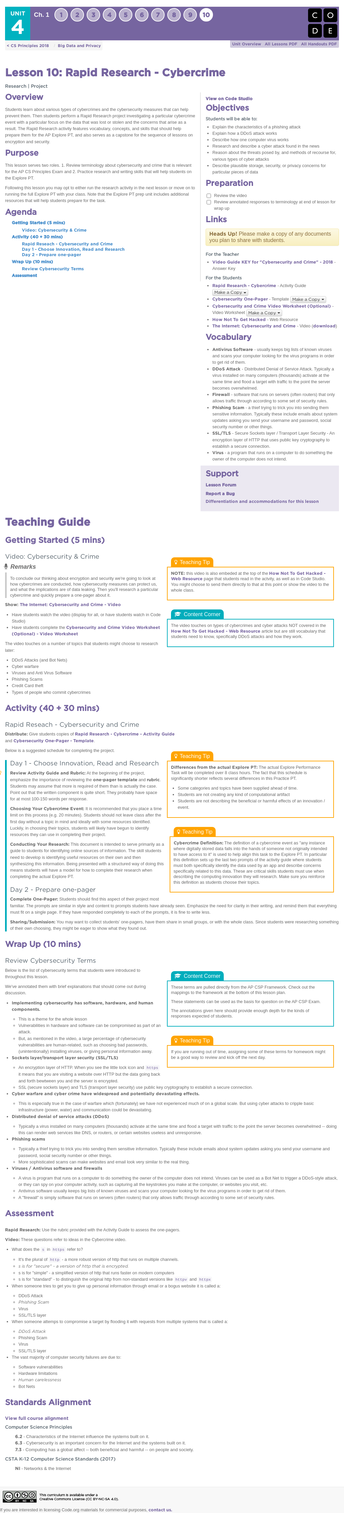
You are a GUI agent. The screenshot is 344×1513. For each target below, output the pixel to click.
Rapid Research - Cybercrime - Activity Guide (125, 733)
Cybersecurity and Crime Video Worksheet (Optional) (271, 306)
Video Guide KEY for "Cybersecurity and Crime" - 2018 (272, 262)
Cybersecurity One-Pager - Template (53, 740)
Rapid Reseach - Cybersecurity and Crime (67, 243)
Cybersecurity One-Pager (240, 299)
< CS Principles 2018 (28, 45)
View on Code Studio (229, 98)
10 (206, 14)
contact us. (160, 1509)
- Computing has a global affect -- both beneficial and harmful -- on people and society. (104, 1449)
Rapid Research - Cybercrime (244, 285)
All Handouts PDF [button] (319, 43)
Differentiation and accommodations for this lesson (262, 501)
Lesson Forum (221, 484)
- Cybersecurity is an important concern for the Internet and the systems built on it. (100, 1442)
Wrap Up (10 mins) (32, 261)
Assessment (24, 275)
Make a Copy (230, 292)
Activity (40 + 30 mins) (37, 236)
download (324, 325)
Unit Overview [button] (246, 43)
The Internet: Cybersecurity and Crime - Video (70, 604)
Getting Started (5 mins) (38, 222)
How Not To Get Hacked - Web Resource (215, 631)
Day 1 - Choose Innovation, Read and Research (73, 249)
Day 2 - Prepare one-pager (51, 254)
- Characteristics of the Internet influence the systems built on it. (82, 1436)
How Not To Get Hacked (239, 319)
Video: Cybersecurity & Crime (54, 230)
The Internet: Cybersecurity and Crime (254, 325)
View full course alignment (37, 1418)
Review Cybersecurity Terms (53, 268)
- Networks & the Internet (43, 1468)
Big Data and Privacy (79, 45)
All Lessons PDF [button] (281, 43)
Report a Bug (220, 493)
